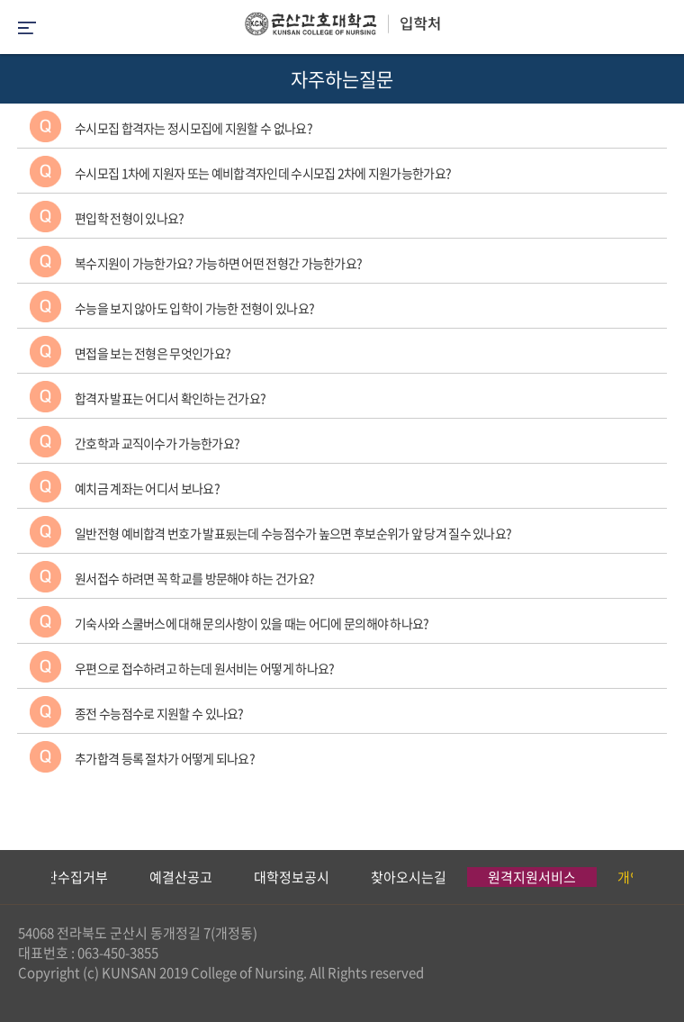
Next (661, 877)
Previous (13, 877)
